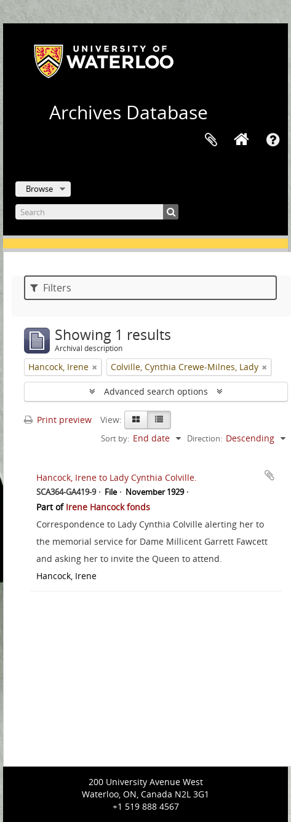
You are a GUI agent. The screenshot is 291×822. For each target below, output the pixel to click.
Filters (50, 287)
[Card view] (136, 420)
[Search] (96, 211)
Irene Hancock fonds (108, 507)
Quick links (272, 140)
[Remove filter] (94, 367)
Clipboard (211, 140)
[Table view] (159, 420)
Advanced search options (156, 391)
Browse (39, 188)
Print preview (58, 419)
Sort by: (115, 438)
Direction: (204, 438)
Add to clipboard (269, 475)
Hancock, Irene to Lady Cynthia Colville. (116, 477)
